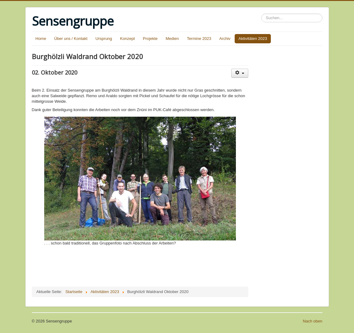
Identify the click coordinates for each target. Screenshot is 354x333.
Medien (172, 38)
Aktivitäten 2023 (252, 38)
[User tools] (239, 73)
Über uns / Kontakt (70, 38)
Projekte (150, 38)
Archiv (224, 38)
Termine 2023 (199, 38)
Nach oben (312, 321)
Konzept (127, 38)
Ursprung (104, 38)
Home (41, 38)
